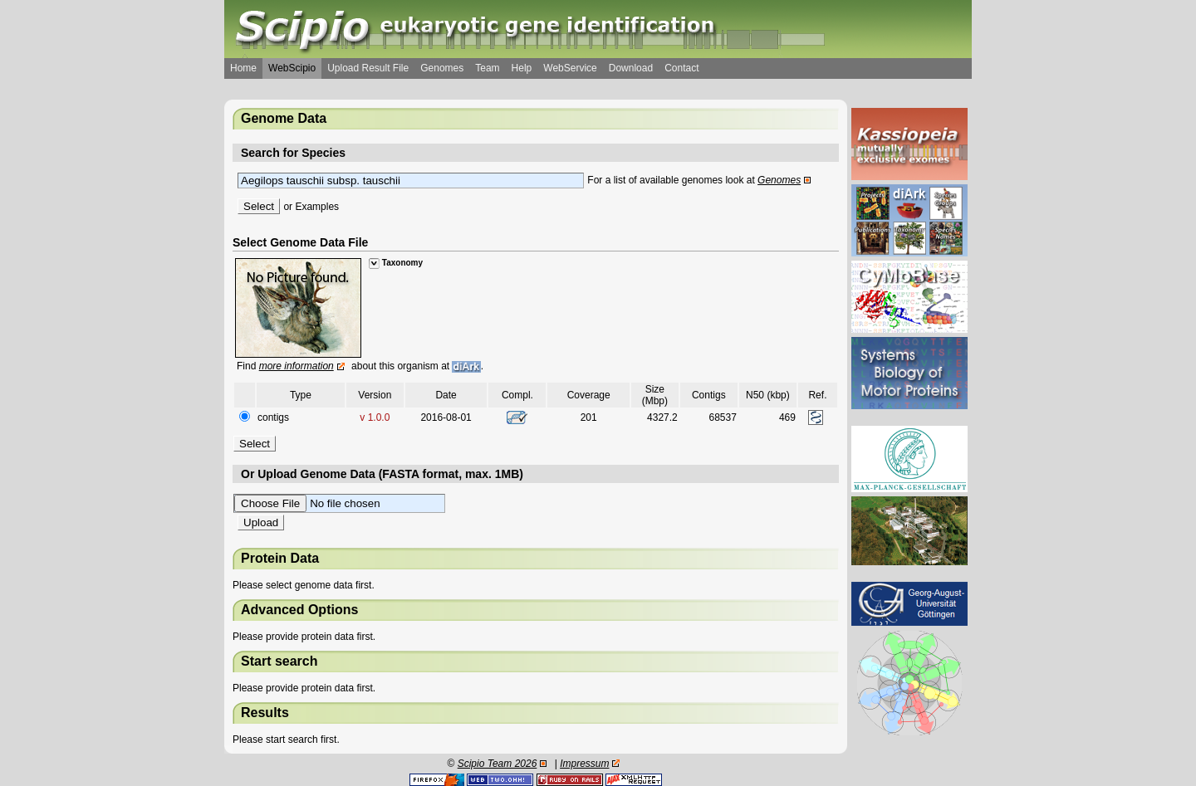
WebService (569, 68)
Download (631, 68)
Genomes (441, 68)
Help (522, 68)
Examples (317, 206)
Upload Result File (368, 68)
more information (296, 366)
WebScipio (292, 68)
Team (487, 68)
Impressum (584, 763)
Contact (681, 68)
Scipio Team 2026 (497, 763)
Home (243, 68)
